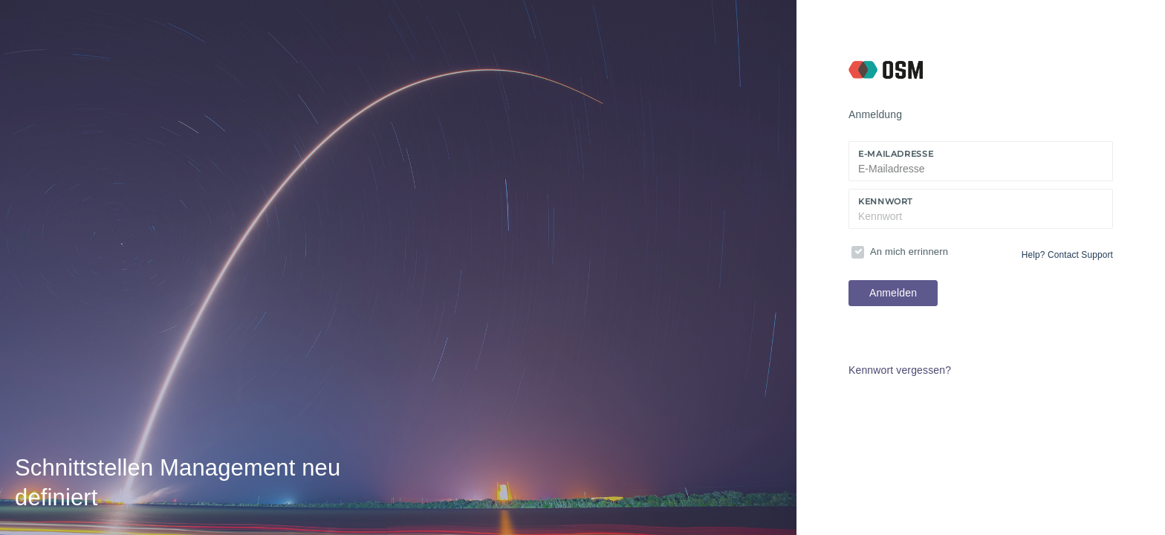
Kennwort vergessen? (899, 370)
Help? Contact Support (1067, 255)
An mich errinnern (909, 251)
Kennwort (885, 202)
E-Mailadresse (895, 154)
